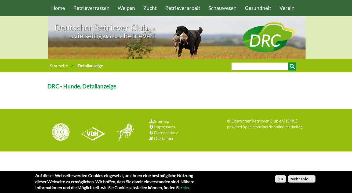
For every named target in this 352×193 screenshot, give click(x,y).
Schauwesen (222, 8)
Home (58, 8)
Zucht (150, 8)
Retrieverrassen (91, 8)
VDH (94, 132)
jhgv (123, 132)
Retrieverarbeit (182, 8)
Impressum (162, 126)
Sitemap (159, 121)
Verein (287, 8)
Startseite (59, 65)
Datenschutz (163, 132)
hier (185, 188)
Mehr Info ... (302, 180)
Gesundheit (258, 8)
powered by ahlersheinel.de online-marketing (264, 126)
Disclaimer (161, 138)
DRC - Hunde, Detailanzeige (81, 86)
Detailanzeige (90, 65)
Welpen (126, 8)
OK (280, 180)
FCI (65, 132)
